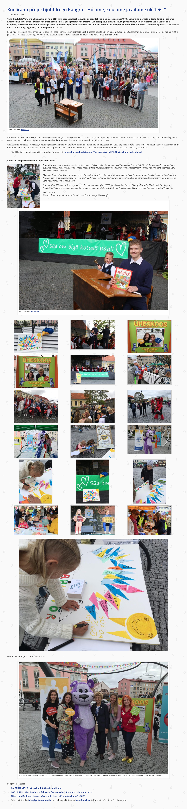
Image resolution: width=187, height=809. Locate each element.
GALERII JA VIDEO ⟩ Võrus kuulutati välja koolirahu (36, 788)
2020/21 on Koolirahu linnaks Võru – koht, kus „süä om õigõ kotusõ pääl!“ (48, 796)
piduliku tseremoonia (40, 800)
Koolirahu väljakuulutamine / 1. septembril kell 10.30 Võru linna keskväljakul (103, 152)
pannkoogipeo (83, 800)
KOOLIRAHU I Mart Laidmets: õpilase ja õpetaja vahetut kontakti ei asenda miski (51, 792)
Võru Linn (25, 130)
